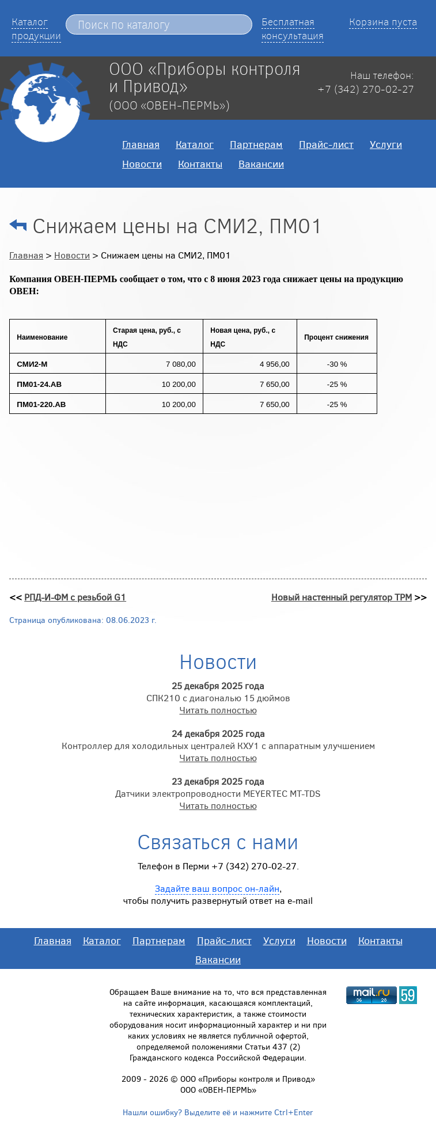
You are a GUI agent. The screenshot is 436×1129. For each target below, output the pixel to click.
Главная (141, 144)
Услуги (386, 144)
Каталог (195, 144)
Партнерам (256, 144)
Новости (142, 163)
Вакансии (261, 163)
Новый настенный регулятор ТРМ (341, 597)
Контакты (200, 163)
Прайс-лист (326, 144)
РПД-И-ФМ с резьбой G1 (75, 597)
